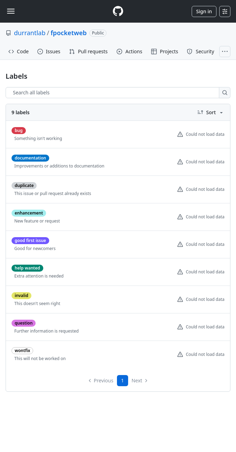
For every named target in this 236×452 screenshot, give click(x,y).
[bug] (19, 130)
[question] (24, 323)
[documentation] (30, 158)
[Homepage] (118, 11)
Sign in (204, 11)
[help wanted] (27, 268)
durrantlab (29, 33)
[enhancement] (29, 213)
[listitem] (118, 134)
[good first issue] (30, 240)
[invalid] (21, 295)
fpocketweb (69, 33)
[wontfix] (22, 350)
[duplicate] (24, 185)
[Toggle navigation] (11, 11)
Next (140, 380)
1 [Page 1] (122, 380)
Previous (100, 380)
